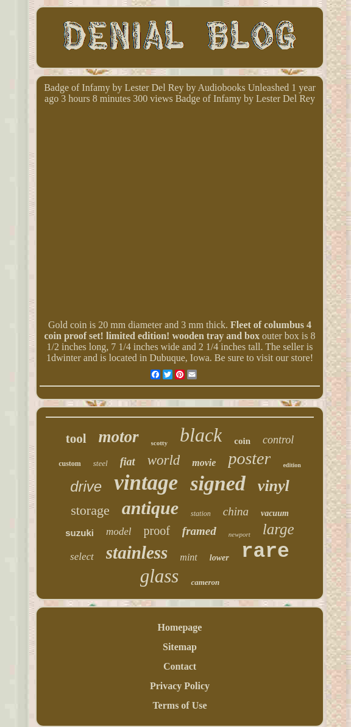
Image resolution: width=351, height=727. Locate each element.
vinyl (273, 486)
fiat (127, 462)
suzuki (79, 533)
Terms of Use (179, 705)
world (163, 460)
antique (150, 508)
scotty (159, 442)
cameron (205, 582)
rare (265, 551)
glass (159, 576)
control (278, 440)
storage (90, 510)
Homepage (180, 627)
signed (218, 483)
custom (69, 463)
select (82, 556)
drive (86, 486)
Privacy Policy (180, 686)
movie (204, 462)
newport (239, 534)
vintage (146, 483)
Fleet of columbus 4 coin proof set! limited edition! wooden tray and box (177, 330)
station (201, 513)
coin (242, 441)
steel (100, 463)
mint (188, 557)
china (236, 511)
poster (249, 458)
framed (199, 531)
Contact (179, 666)
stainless (137, 552)
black (201, 435)
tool (76, 438)
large (278, 529)
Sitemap (180, 647)
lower (219, 557)
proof (157, 530)
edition (291, 465)
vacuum (275, 513)
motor (119, 437)
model (119, 531)
